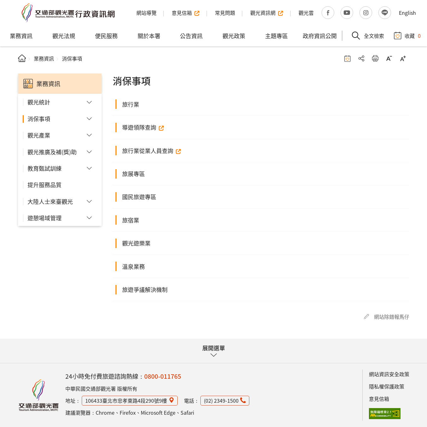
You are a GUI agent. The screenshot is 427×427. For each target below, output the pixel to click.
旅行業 (130, 104)
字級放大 (403, 58)
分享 (361, 58)
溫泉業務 (133, 266)
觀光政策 (233, 36)
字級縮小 (389, 58)
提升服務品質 (44, 185)
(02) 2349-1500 (221, 400)
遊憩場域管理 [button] (44, 218)
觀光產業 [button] (38, 135)
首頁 (22, 58)
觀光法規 (63, 36)
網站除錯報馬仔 (391, 316)
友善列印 (375, 58)
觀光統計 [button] (38, 102)
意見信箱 (379, 398)
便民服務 (106, 36)
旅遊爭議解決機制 (145, 289)
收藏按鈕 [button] (347, 58)
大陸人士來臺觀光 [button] (50, 201)
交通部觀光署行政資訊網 (68, 12)
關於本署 (149, 36)
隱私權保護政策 (386, 386)
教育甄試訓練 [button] (44, 168)
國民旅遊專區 (139, 197)
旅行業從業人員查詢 (147, 150)
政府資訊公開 (320, 36)
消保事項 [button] (38, 119)
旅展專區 (133, 173)
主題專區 (276, 36)
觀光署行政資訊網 (38, 395)
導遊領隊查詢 (139, 127)
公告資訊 (191, 36)
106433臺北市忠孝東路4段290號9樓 (126, 400)
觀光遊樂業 (136, 243)
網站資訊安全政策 (389, 374)
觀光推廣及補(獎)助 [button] (52, 152)
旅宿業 (130, 220)
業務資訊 (21, 36)
